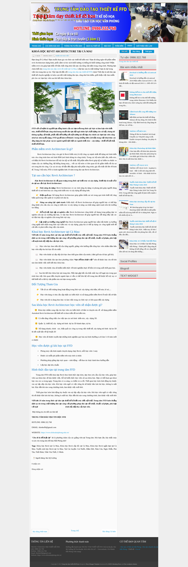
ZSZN (110, 564)
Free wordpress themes (130, 564)
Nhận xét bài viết (62, 56)
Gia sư (137, 549)
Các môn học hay (52, 46)
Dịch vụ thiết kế (93, 46)
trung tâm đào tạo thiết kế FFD (80, 72)
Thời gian (148, 51)
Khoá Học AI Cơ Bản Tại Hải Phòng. (144, 241)
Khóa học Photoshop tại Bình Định (143, 148)
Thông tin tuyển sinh (73, 46)
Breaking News (116, 564)
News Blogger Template (93, 564)
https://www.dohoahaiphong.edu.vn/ (55, 432)
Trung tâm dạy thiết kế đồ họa (64, 16)
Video (129, 46)
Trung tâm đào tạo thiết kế (128, 61)
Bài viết (124, 51)
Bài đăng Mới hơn (40, 532)
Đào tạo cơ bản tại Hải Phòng (131, 547)
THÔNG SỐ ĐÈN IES (138, 131)
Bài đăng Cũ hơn (109, 531)
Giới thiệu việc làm (144, 46)
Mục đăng (136, 51)
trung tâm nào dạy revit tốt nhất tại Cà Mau (60, 69)
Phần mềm (119, 46)
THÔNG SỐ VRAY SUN (139, 165)
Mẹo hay (107, 46)
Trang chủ (36, 46)
